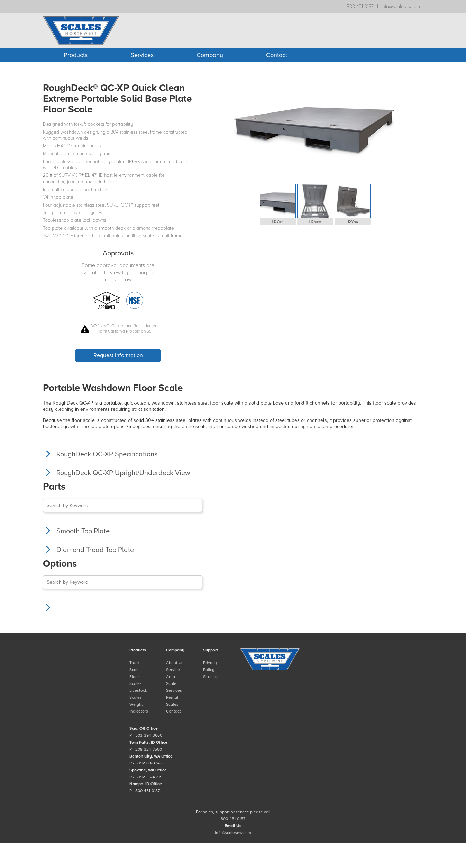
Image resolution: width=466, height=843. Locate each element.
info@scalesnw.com (401, 6)
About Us (174, 662)
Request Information (118, 355)
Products (76, 55)
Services (142, 55)
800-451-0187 (360, 6)
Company (210, 55)
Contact (276, 55)
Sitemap (211, 676)
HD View (278, 222)
